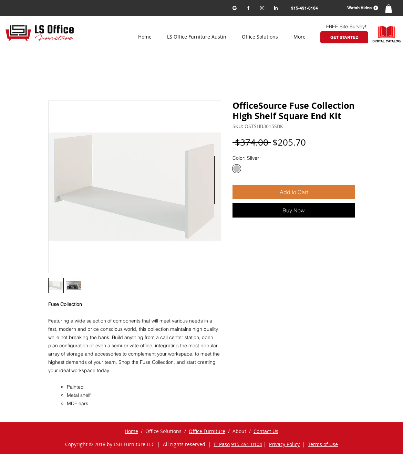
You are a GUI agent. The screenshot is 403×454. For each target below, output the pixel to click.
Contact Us (266, 431)
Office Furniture (207, 431)
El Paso (222, 444)
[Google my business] (234, 7)
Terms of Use (323, 444)
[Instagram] (262, 7)
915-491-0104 (246, 444)
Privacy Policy (284, 444)
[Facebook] (248, 7)
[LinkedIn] (275, 7)
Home (131, 431)
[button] (360, 7)
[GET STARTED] (344, 37)
